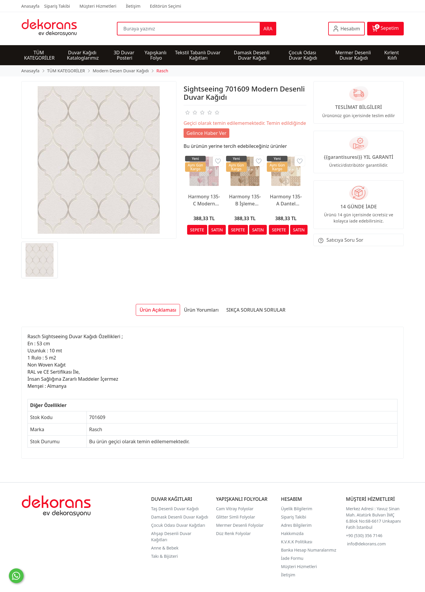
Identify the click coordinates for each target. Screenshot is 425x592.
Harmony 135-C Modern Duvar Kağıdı (204, 200)
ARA (268, 28)
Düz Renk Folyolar (233, 533)
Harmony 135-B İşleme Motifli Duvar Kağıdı (245, 200)
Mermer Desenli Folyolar (240, 525)
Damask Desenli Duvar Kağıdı (179, 517)
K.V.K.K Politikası (297, 541)
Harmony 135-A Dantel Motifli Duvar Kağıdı (286, 200)
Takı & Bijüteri (164, 556)
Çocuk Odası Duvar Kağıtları (178, 525)
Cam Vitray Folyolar (235, 508)
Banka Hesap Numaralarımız (308, 550)
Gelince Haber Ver (206, 133)
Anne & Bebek (165, 548)
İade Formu (292, 558)
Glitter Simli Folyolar (235, 517)
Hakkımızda (292, 533)
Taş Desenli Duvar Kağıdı (175, 508)
